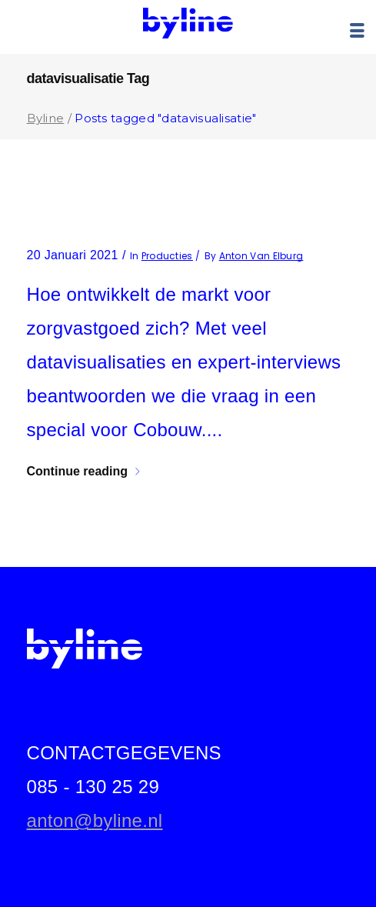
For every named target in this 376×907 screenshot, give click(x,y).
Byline (46, 118)
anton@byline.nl (95, 820)
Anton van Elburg (261, 255)
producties (167, 255)
